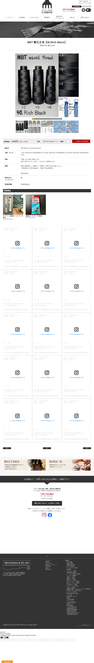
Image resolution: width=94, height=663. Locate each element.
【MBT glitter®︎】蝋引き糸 (73, 613)
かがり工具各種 (70, 566)
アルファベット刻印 (71, 571)
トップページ (9, 17)
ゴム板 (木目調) (70, 599)
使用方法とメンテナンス (59, 17)
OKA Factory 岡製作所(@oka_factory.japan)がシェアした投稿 (21, 266)
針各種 (68, 598)
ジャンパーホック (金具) (72, 586)
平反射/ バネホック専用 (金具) (74, 590)
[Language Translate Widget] (84, 1)
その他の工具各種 (71, 602)
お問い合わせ (84, 17)
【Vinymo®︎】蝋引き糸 (72, 614)
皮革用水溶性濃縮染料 (72, 610)
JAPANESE (77, 6)
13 (57, 118)
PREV (7, 448)
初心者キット (70, 604)
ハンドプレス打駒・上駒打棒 (73, 574)
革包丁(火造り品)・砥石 (72, 593)
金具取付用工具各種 (71, 572)
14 (59, 118)
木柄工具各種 (70, 563)
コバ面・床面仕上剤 (71, 607)
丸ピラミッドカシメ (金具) (73, 581)
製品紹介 (67, 560)
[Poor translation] (6, 637)
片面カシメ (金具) (71, 577)
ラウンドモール (70, 601)
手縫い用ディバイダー (72, 596)
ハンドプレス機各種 (71, 575)
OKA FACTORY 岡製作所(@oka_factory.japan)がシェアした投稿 (51, 309)
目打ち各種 (69, 562)
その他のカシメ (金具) (72, 584)
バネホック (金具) (71, 587)
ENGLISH (86, 6)
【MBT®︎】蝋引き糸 (47, 45)
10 (51, 118)
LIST (47, 448)
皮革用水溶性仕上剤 (71, 608)
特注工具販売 (70, 605)
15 (61, 118)
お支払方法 (48, 566)
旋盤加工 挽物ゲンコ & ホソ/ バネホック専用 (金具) (79, 589)
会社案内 (22, 17)
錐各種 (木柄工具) (71, 565)
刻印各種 (69, 569)
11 (53, 118)
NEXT (87, 448)
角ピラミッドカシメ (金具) (73, 583)
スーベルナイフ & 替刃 (72, 568)
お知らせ (72, 17)
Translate (87, 3)
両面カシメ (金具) (71, 578)
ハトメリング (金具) (71, 592)
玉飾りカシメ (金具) (71, 580)
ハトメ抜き (69, 595)
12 (55, 118)
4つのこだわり (34, 17)
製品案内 (47, 17)
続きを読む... (25, 173)
